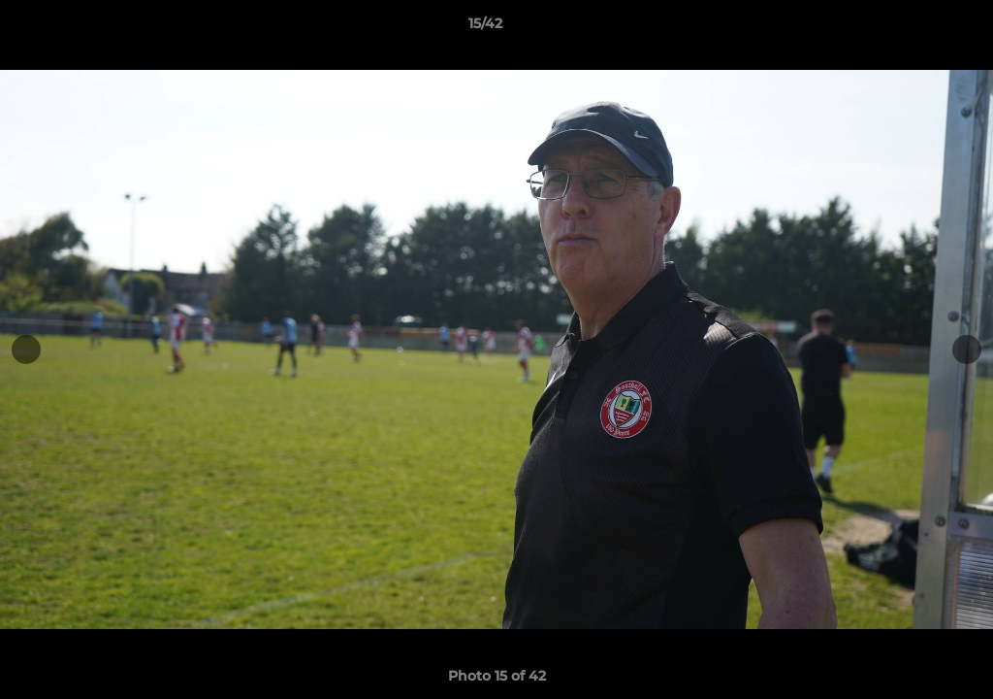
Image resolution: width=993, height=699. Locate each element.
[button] (911, 28)
